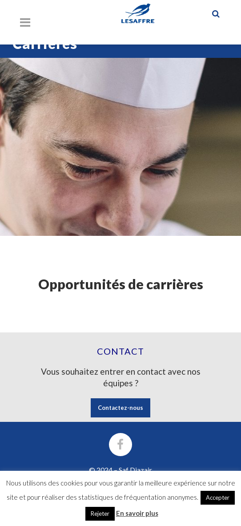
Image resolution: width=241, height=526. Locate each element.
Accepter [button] (217, 497)
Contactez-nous (120, 407)
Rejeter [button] (100, 513)
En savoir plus (137, 513)
